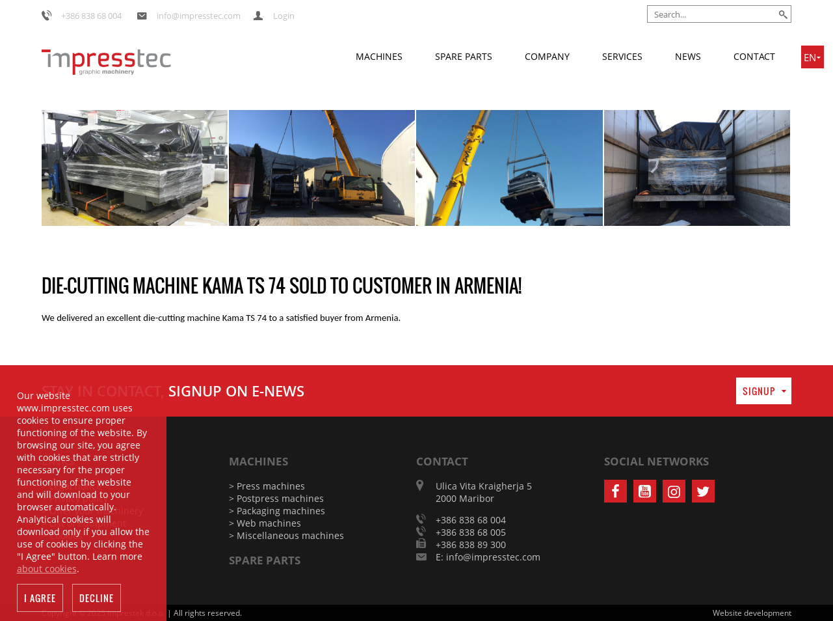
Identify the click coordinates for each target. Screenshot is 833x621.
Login (284, 15)
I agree (40, 601)
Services (622, 56)
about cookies (47, 572)
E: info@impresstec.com (488, 557)
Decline (96, 601)
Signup (759, 391)
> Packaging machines (277, 510)
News (688, 56)
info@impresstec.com (199, 15)
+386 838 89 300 (471, 544)
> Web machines (265, 523)
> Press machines (267, 486)
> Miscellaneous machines (286, 535)
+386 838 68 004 (91, 15)
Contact (754, 56)
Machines (379, 56)
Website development (752, 612)
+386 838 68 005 (471, 532)
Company (547, 56)
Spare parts (463, 56)
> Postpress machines (276, 498)
